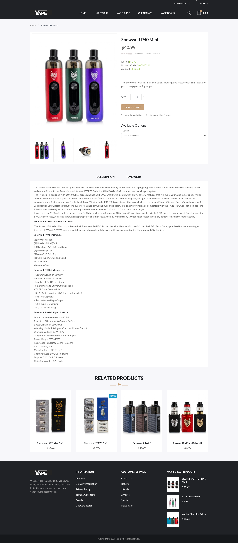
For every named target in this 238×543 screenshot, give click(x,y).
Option (125, 131)
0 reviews (138, 54)
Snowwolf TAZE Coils (96, 443)
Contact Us (127, 478)
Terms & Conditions (85, 494)
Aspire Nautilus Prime (194, 514)
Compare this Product (160, 115)
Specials (125, 500)
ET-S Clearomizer (192, 496)
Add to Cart (133, 107)
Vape (118, 538)
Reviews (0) (133, 176)
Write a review (153, 54)
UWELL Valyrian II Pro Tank (194, 480)
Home (33, 25)
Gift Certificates (84, 505)
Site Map (125, 489)
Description (106, 176)
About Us (80, 478)
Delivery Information (86, 483)
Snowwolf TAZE (142, 443)
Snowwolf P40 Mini (49, 25)
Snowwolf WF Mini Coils (50, 443)
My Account (180, 3)
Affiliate (125, 494)
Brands (79, 500)
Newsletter (127, 505)
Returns (125, 483)
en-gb (204, 3)
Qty (123, 96)
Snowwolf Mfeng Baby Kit (187, 443)
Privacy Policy (83, 489)
